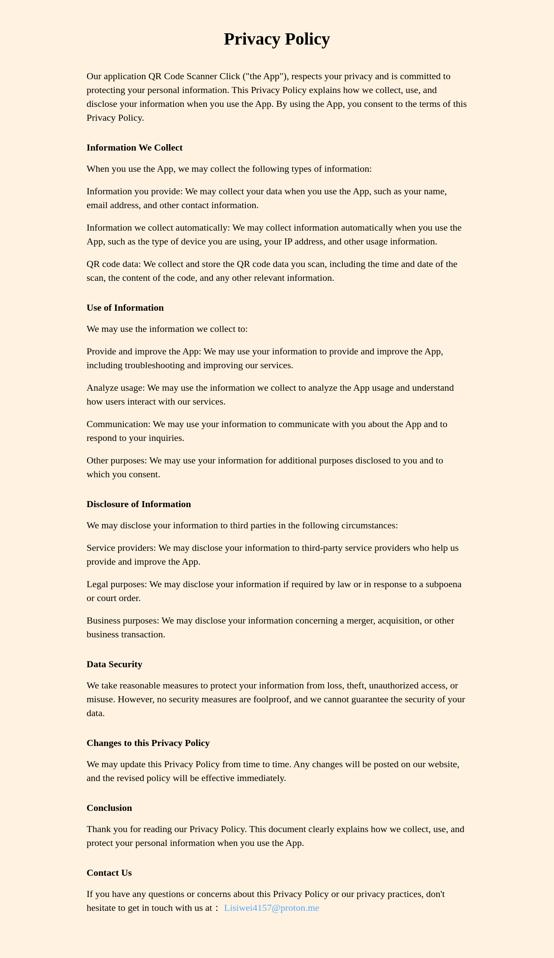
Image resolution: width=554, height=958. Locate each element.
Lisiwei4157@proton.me (271, 907)
